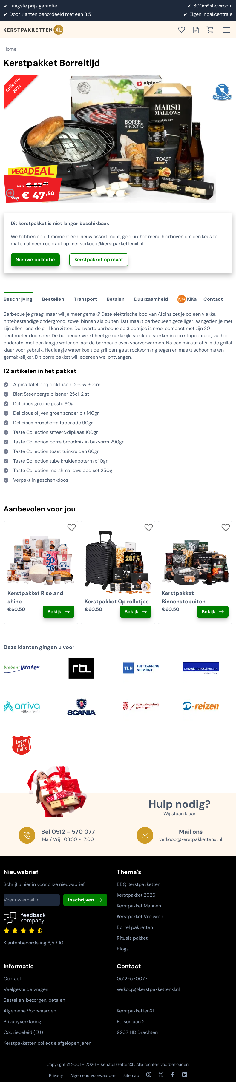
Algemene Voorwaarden (30, 1011)
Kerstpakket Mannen (139, 906)
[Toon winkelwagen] (212, 30)
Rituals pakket (132, 938)
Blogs (123, 949)
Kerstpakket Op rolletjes (117, 601)
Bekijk (54, 611)
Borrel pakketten (135, 927)
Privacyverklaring (22, 1021)
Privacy (56, 1075)
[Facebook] (172, 1074)
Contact (12, 978)
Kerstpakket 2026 (136, 895)
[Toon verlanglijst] (183, 30)
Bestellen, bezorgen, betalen (34, 1000)
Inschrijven (81, 900)
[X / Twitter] (160, 1074)
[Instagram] (148, 1074)
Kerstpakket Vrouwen (140, 916)
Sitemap (131, 1075)
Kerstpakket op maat (98, 259)
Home (10, 49)
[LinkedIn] (184, 1074)
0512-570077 (132, 978)
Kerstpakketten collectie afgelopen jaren (47, 1043)
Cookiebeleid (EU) (23, 1032)
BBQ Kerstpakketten (138, 884)
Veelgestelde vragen (26, 989)
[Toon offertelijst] (198, 30)
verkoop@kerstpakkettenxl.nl (111, 244)
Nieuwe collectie (35, 259)
